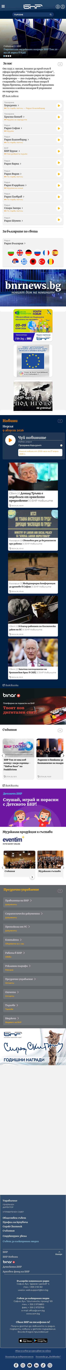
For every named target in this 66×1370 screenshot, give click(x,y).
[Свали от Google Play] (40, 1340)
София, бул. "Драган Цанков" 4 (33, 1284)
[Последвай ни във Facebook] (16, 1365)
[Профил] (63, 7)
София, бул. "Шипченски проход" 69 (33, 1301)
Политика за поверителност (19, 1356)
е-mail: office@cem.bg (33, 1310)
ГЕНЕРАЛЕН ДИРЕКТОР (8, 1205)
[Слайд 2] (6, 56)
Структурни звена (15, 1236)
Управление (10, 1200)
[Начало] (33, 7)
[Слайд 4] (10, 56)
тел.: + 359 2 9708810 (33, 1304)
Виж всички (10, 685)
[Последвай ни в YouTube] (29, 1365)
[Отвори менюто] (3, 6)
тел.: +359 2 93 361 (33, 1287)
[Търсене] (51, 14)
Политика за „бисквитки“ (48, 1356)
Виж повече (11, 96)
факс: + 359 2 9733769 (33, 1307)
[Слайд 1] (4, 56)
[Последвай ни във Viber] (49, 1365)
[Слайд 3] (8, 56)
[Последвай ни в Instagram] (22, 1365)
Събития (9, 1230)
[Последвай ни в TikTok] (43, 1365)
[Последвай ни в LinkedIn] (36, 1365)
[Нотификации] (58, 7)
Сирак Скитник (12, 1226)
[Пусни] (59, 106)
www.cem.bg (33, 1313)
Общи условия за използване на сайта (33, 1351)
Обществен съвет (14, 1217)
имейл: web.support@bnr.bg (33, 1290)
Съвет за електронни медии (21, 1241)
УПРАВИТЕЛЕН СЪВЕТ (13, 1212)
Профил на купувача (15, 1222)
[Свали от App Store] (25, 1340)
